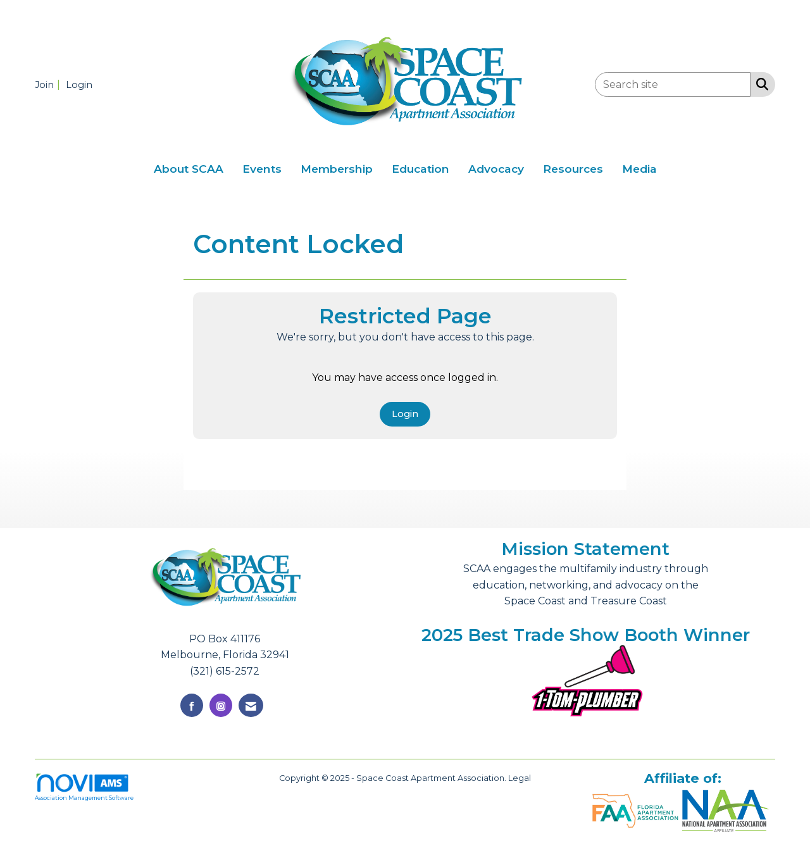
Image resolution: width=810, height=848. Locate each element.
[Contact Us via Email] (251, 705)
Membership (337, 168)
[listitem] (49, 84)
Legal (519, 778)
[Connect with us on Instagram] (220, 705)
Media (639, 168)
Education (420, 168)
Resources (573, 168)
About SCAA (188, 168)
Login (405, 414)
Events (262, 168)
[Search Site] (760, 83)
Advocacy (496, 168)
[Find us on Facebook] (191, 705)
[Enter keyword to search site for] (673, 84)
